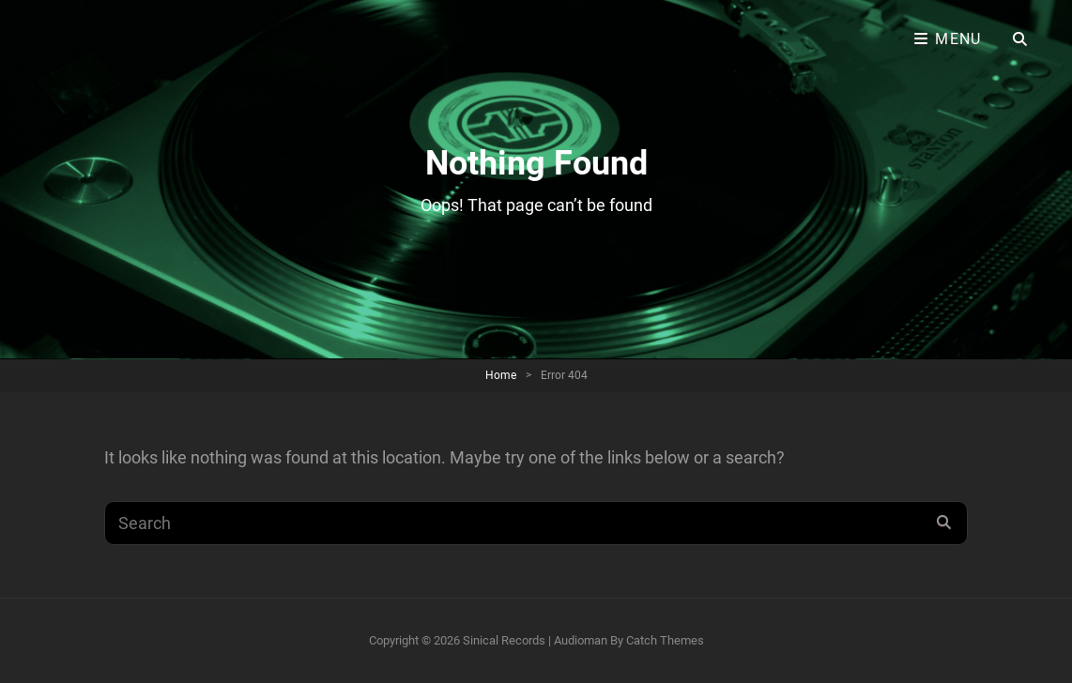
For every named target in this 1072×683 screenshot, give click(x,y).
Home (500, 375)
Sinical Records (504, 640)
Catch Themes (665, 640)
